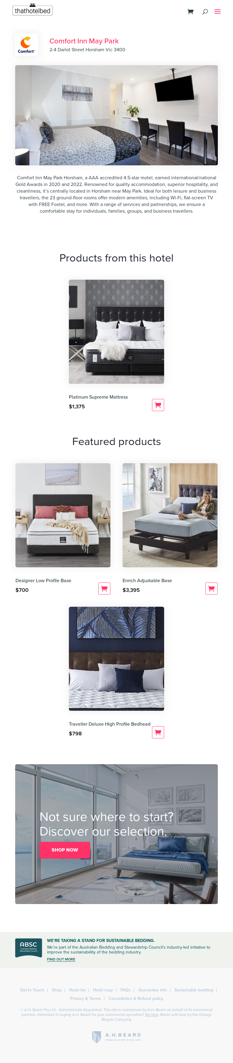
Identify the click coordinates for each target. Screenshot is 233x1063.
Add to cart (158, 405)
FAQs (125, 990)
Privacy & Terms (85, 998)
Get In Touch (32, 990)
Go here (151, 1014)
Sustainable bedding (193, 990)
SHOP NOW (65, 850)
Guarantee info (152, 990)
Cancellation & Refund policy (136, 998)
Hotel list (77, 990)
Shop (57, 990)
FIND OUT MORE (61, 959)
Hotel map (103, 990)
